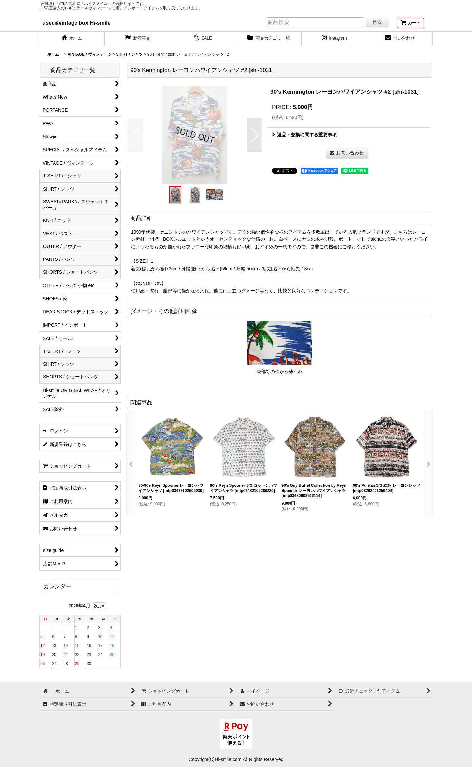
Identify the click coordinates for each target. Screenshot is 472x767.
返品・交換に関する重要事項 (304, 134)
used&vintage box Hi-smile (76, 23)
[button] (135, 135)
